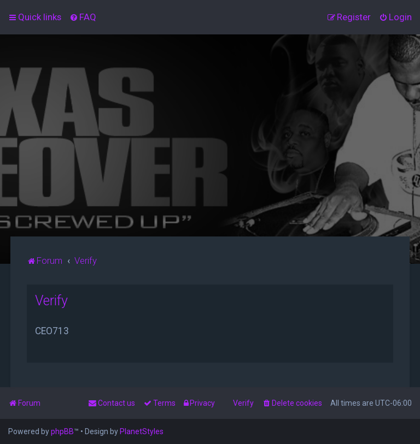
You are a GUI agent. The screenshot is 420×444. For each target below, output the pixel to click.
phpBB (62, 431)
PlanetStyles (142, 431)
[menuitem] (82, 17)
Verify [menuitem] (243, 403)
